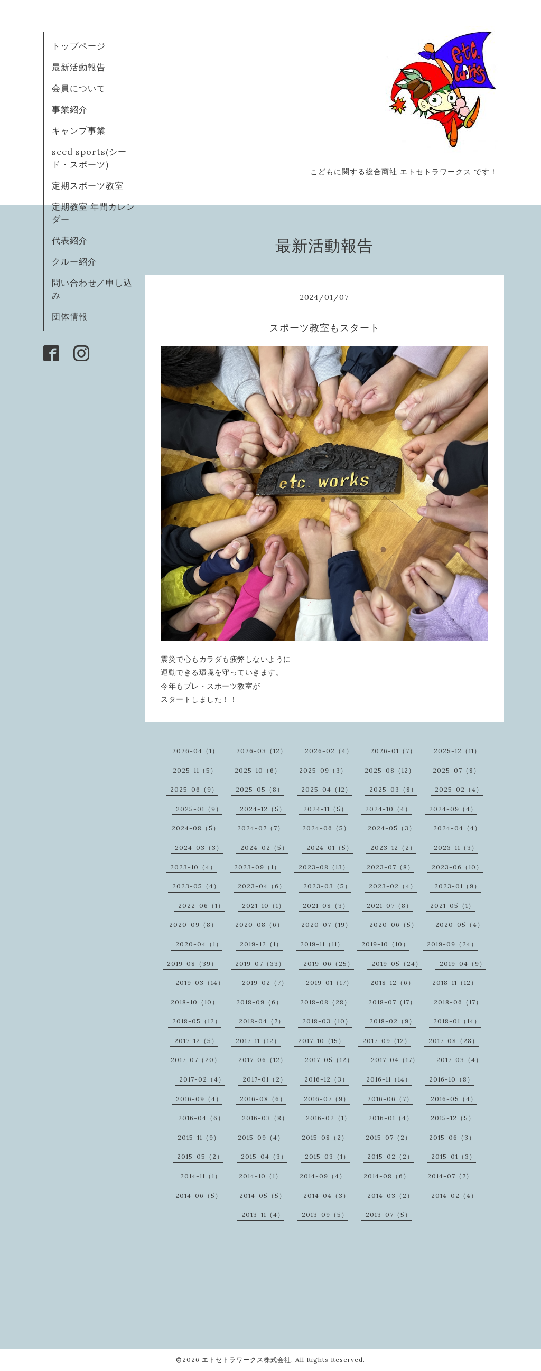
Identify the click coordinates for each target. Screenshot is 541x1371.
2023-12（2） (393, 847)
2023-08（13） (324, 867)
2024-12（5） (263, 809)
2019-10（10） (385, 944)
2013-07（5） (389, 1214)
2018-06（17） (458, 1002)
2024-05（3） (392, 828)
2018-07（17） (392, 1002)
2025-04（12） (326, 789)
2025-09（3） (323, 770)
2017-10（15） (321, 1041)
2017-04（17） (395, 1060)
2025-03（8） (393, 789)
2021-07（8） (390, 905)
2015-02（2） (390, 1156)
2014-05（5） (262, 1195)
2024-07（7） (260, 828)
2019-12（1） (261, 944)
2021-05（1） (452, 905)
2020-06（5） (393, 924)
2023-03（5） (327, 886)
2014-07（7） (450, 1176)
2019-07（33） (260, 964)
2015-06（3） (452, 1137)
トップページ (79, 46)
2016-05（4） (454, 1099)
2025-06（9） (194, 789)
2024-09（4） (453, 809)
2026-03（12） (261, 751)
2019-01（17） (329, 983)
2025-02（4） (459, 789)
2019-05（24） (396, 964)
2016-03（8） (265, 1118)
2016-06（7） (390, 1099)
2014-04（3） (326, 1195)
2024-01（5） (329, 847)
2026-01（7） (393, 751)
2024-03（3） (199, 847)
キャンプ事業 (79, 130)
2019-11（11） (322, 944)
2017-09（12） (386, 1041)
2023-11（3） (456, 847)
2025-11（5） (195, 770)
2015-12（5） (453, 1118)
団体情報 (70, 316)
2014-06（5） (198, 1195)
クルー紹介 (74, 261)
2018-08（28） (325, 1002)
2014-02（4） (454, 1195)
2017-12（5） (196, 1041)
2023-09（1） (257, 867)
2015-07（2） (389, 1137)
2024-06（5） (326, 828)
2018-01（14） (457, 1021)
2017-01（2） (264, 1079)
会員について (79, 88)
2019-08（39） (192, 964)
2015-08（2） (325, 1137)
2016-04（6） (201, 1118)
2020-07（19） (326, 924)
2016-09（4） (199, 1099)
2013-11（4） (262, 1214)
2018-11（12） (455, 983)
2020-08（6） (259, 924)
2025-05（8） (260, 789)
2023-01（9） (457, 886)
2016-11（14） (389, 1079)
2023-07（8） (390, 867)
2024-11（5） (325, 809)
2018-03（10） (327, 1021)
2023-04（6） (262, 886)
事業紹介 (70, 109)
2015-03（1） (327, 1156)
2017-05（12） (329, 1060)
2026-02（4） (329, 751)
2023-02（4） (393, 886)
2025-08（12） (390, 770)
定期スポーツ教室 (88, 185)
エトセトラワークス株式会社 (246, 1360)
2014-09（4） (323, 1176)
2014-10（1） (260, 1176)
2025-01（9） (199, 809)
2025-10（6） (258, 770)
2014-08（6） (386, 1176)
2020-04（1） (198, 944)
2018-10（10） (195, 1002)
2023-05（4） (196, 886)
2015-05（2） (200, 1156)
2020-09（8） (193, 924)
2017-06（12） (262, 1060)
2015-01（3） (453, 1156)
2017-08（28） (453, 1041)
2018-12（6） (392, 983)
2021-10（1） (263, 905)
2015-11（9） (199, 1137)
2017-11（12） (258, 1041)
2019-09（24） (452, 944)
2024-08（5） (196, 828)
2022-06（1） (201, 905)
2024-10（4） (388, 809)
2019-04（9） (463, 964)
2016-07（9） (327, 1099)
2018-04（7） (262, 1021)
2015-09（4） (261, 1137)
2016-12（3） (326, 1079)
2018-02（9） (392, 1021)
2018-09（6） (259, 1002)
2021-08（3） (326, 905)
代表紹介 (70, 240)
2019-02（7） (265, 983)
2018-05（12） (196, 1021)
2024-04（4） (457, 828)
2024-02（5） (264, 847)
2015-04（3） (264, 1156)
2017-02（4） (202, 1079)
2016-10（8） (451, 1079)
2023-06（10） (457, 867)
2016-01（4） (390, 1118)
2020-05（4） (459, 924)
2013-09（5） (325, 1214)
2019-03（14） (200, 983)
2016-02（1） (328, 1118)
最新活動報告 (79, 67)
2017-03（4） (459, 1060)
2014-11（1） (200, 1176)
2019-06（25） (328, 964)
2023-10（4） (193, 867)
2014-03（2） (390, 1195)
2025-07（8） (456, 770)
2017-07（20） (196, 1060)
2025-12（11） (457, 751)
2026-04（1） (195, 751)
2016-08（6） (263, 1099)
